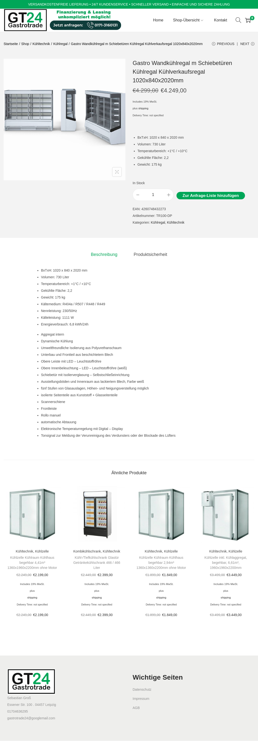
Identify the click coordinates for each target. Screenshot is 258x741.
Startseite (11, 44)
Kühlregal (60, 44)
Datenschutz (142, 690)
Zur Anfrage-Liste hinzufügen (211, 196)
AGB (136, 708)
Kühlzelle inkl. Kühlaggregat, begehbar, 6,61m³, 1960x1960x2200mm (225, 563)
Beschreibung (104, 254)
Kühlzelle (42, 552)
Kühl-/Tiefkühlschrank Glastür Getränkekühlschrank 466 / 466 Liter (96, 563)
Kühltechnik (41, 44)
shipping (143, 108)
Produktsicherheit (150, 254)
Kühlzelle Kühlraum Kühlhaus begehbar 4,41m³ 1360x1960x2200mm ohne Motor (32, 563)
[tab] (104, 254)
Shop (25, 44)
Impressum (141, 699)
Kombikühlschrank (87, 552)
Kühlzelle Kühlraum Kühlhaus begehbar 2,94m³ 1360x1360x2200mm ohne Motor (161, 563)
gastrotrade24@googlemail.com (31, 718)
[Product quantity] (153, 195)
